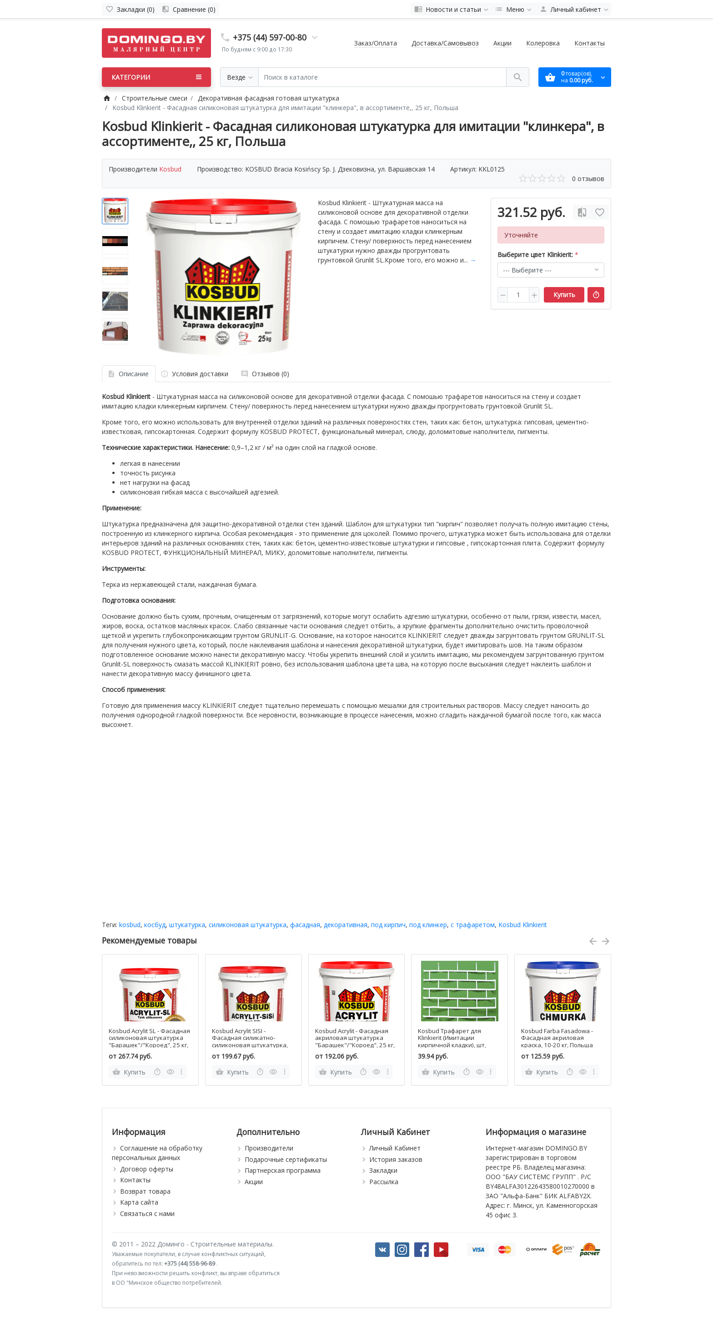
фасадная (305, 924)
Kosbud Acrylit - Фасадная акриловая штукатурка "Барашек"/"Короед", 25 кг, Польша (355, 1042)
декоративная (345, 924)
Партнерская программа (283, 1170)
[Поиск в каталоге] (382, 77)
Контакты (589, 43)
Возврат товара (145, 1191)
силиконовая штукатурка (247, 924)
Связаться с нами (147, 1213)
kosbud (130, 924)
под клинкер (428, 924)
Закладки (383, 1170)
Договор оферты (146, 1169)
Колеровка (543, 43)
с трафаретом (473, 924)
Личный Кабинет (395, 1148)
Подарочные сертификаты (286, 1159)
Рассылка (383, 1181)
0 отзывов (588, 178)
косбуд (155, 924)
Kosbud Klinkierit (522, 924)
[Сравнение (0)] (188, 9)
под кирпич (388, 924)
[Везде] (239, 77)
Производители (269, 1148)
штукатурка (187, 924)
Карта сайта (139, 1202)
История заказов (395, 1159)
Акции (502, 43)
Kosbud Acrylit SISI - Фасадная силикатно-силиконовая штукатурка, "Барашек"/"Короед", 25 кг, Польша (251, 1045)
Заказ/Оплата (375, 43)
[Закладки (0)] (130, 9)
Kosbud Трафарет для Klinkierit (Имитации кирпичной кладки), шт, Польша (452, 1042)
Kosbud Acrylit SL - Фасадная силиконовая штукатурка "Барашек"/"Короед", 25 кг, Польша (149, 1042)
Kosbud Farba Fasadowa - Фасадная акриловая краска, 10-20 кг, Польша (557, 1038)
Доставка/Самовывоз (445, 43)
